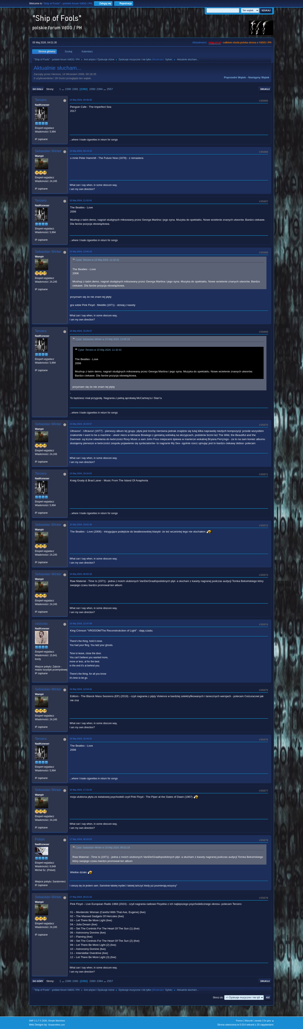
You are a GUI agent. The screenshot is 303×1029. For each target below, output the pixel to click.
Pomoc (239, 1020)
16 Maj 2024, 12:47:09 (81, 623)
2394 (100, 89)
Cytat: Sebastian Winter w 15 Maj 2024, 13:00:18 (103, 339)
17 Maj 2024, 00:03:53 (81, 839)
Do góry (38, 981)
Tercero (41, 100)
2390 (68, 89)
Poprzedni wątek (235, 77)
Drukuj (265, 89)
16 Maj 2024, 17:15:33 (81, 790)
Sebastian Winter (48, 151)
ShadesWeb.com (56, 1024)
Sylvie (168, 59)
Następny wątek (258, 77)
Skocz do (218, 997)
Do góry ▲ (269, 1020)
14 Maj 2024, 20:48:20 (81, 100)
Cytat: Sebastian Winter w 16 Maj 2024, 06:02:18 (103, 847)
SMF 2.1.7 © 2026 (38, 1020)
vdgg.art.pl (214, 42)
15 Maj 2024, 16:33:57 (81, 424)
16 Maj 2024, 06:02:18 (81, 574)
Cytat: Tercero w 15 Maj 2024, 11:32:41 (97, 259)
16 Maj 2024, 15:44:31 (81, 738)
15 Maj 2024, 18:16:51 (81, 473)
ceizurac (41, 624)
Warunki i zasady (253, 1020)
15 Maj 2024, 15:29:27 (81, 331)
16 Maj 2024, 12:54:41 (81, 689)
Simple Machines (56, 1020)
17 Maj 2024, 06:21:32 (81, 897)
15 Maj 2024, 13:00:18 (81, 251)
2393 (92, 89)
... (63, 89)
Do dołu (38, 89)
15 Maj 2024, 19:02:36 (81, 524)
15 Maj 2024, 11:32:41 (81, 200)
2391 (75, 89)
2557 (110, 89)
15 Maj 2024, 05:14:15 (81, 151)
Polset (40, 839)
